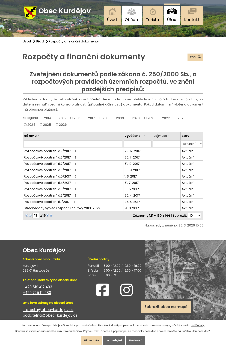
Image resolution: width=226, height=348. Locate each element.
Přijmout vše (89, 340)
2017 (91, 120)
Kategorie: (30, 120)
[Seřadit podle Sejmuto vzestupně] (169, 136)
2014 (47, 120)
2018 (106, 120)
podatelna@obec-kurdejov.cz (50, 317)
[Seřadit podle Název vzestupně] (39, 136)
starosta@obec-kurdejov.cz (48, 311)
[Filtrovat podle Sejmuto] (166, 145)
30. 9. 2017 (132, 172)
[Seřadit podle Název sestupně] (39, 137)
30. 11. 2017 (132, 159)
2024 (31, 127)
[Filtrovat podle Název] (73, 145)
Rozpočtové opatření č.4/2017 (51, 184)
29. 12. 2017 (132, 153)
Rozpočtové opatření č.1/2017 (50, 203)
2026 (63, 127)
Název (30, 138)
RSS (195, 59)
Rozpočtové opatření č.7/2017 (50, 165)
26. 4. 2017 (132, 203)
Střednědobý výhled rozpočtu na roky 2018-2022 (65, 210)
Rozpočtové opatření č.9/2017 (50, 153)
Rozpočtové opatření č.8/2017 (50, 159)
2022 (166, 120)
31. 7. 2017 (131, 184)
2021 (150, 120)
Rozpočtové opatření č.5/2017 (51, 178)
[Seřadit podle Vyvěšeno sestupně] (144, 137)
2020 (136, 120)
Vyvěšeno (133, 138)
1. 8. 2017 (130, 178)
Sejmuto (160, 138)
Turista (152, 19)
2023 (181, 120)
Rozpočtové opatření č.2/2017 (50, 197)
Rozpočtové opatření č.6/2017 (50, 172)
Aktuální (188, 153)
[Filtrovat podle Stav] (192, 145)
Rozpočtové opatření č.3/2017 (50, 191)
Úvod (112, 19)
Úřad (171, 19)
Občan (131, 19)
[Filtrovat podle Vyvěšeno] (138, 145)
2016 (77, 120)
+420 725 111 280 (37, 294)
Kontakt (192, 19)
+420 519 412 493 (37, 288)
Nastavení (138, 340)
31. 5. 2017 (131, 191)
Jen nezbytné (114, 340)
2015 (62, 120)
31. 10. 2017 (132, 165)
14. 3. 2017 (131, 210)
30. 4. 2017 (132, 197)
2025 (47, 127)
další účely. (197, 324)
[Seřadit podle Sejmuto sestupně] (169, 137)
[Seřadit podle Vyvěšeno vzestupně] (144, 136)
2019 (120, 120)
